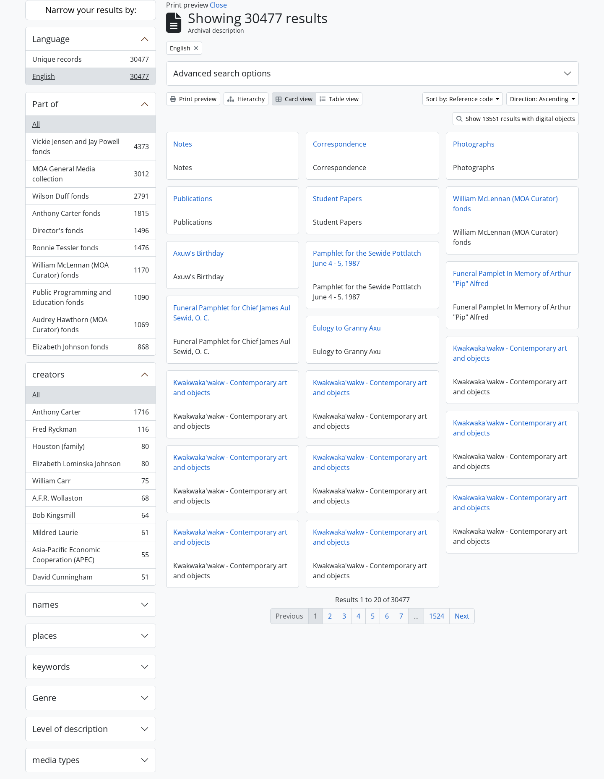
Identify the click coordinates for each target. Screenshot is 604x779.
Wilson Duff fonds (90, 198)
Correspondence (339, 144)
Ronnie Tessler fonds (90, 250)
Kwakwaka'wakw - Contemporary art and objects (510, 353)
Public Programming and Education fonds (90, 297)
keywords (51, 666)
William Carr (90, 483)
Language (51, 39)
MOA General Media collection (90, 174)
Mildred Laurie (90, 534)
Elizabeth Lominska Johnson (90, 465)
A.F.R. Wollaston (90, 500)
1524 (436, 616)
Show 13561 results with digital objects (515, 119)
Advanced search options (222, 73)
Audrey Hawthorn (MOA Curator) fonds (90, 324)
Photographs (474, 144)
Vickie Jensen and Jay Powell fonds (90, 146)
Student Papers (337, 198)
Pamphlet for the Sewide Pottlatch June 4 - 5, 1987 (367, 258)
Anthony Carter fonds (90, 215)
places (44, 635)
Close (218, 5)
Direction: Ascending (540, 99)
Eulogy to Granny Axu (347, 328)
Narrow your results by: (90, 10)
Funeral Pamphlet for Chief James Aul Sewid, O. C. (231, 313)
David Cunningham (90, 578)
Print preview (193, 99)
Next (462, 616)
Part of (45, 104)
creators (48, 374)
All (36, 124)
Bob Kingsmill (90, 517)
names (45, 604)
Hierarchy (246, 99)
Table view (339, 99)
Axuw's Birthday (198, 253)
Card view (294, 99)
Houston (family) (90, 448)
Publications (192, 198)
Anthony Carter (90, 414)
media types (56, 760)
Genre (44, 697)
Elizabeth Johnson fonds (90, 348)
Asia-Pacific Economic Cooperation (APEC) (90, 554)
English (90, 78)
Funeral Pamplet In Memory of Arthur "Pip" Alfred (512, 278)
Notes (182, 144)
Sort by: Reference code (460, 99)
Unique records (90, 61)
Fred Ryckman (90, 431)
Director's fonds (90, 232)
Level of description (70, 728)
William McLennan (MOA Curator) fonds (90, 270)
